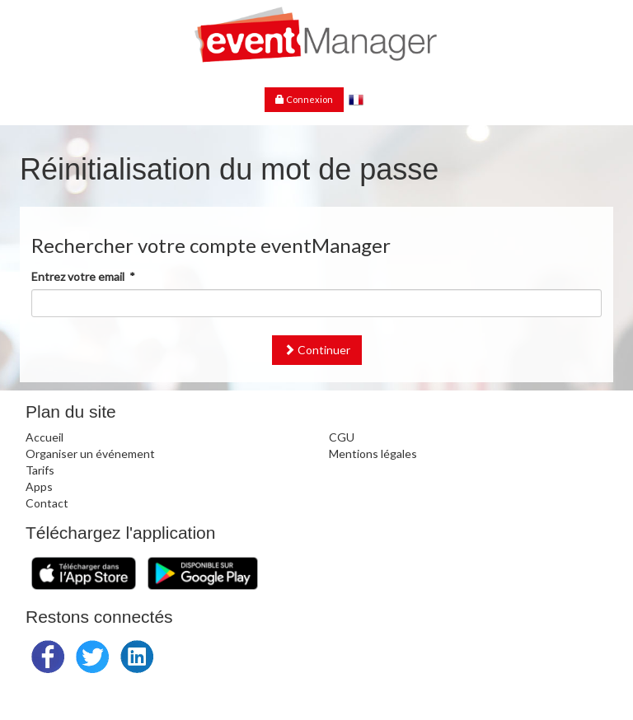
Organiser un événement (90, 453)
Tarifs (40, 470)
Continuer (317, 350)
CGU (341, 437)
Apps (39, 486)
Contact (47, 503)
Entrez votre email (83, 276)
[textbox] (316, 303)
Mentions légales (373, 453)
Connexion (304, 99)
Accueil (44, 437)
